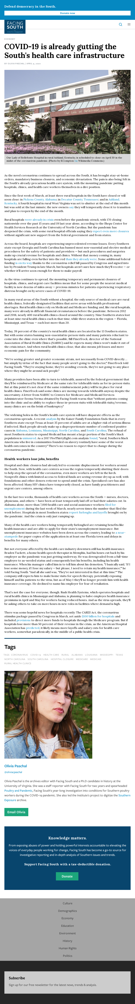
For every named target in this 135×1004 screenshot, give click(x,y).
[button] (129, 24)
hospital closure (62, 659)
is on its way (23, 263)
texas (119, 654)
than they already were (81, 259)
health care (51, 654)
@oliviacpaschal (13, 772)
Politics (67, 956)
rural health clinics (17, 663)
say (71, 207)
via (76, 160)
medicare (82, 659)
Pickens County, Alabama (40, 199)
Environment (67, 933)
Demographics (67, 911)
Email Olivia (16, 812)
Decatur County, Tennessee (79, 199)
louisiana (91, 654)
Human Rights (67, 948)
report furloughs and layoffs (88, 512)
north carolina (14, 659)
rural (65, 654)
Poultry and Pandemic (18, 790)
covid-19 (35, 654)
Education (67, 926)
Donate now (67, 13)
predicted (32, 628)
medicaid (95, 659)
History (67, 941)
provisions (24, 620)
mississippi (106, 654)
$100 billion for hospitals (98, 616)
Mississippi (50, 430)
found (93, 438)
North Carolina (69, 430)
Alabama (21, 430)
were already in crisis (39, 219)
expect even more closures (111, 231)
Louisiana (35, 430)
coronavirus (19, 654)
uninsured (29, 438)
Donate (67, 876)
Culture (67, 903)
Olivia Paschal (16, 63)
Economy (9, 39)
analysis (51, 419)
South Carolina (96, 430)
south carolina (38, 659)
